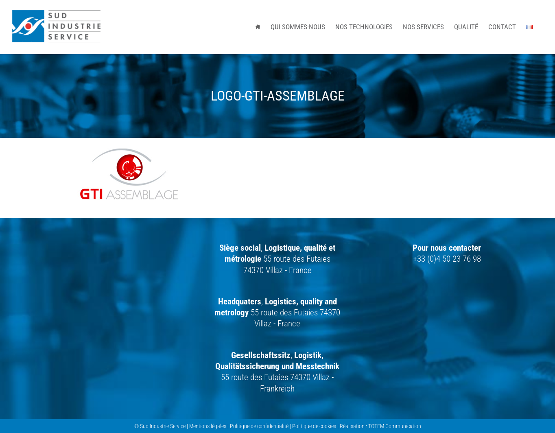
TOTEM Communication (394, 426)
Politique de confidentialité (259, 426)
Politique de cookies (314, 426)
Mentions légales (207, 426)
